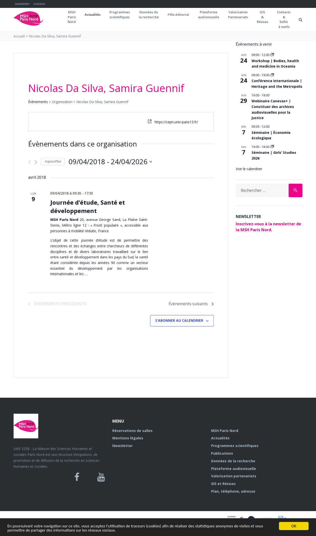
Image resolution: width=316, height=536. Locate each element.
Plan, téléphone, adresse (233, 491)
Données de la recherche (233, 461)
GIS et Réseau (223, 483)
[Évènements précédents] (29, 162)
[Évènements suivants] (36, 162)
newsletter (22, 4)
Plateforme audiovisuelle (233, 468)
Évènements (38, 101)
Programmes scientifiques (119, 14)
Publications (222, 453)
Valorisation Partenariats (238, 14)
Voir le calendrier (249, 168)
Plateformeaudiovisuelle (208, 14)
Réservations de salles (132, 430)
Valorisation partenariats (233, 476)
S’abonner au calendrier (179, 320)
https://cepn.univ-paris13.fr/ (176, 122)
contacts (39, 4)
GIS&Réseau (262, 17)
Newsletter (122, 445)
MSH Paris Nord (224, 430)
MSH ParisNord (72, 17)
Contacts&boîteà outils (284, 19)
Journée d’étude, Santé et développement (87, 206)
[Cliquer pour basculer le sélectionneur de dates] (110, 162)
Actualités (92, 14)
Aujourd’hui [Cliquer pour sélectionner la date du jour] (53, 161)
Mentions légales (127, 438)
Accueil (19, 36)
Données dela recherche (149, 14)
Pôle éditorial (178, 14)
